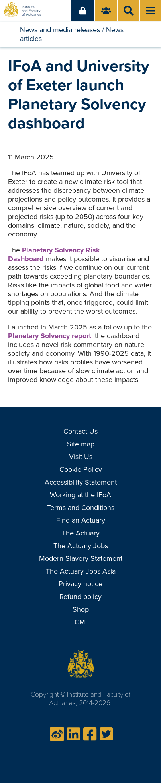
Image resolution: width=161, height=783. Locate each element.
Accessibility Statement (81, 482)
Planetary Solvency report (49, 335)
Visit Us (80, 456)
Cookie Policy (80, 469)
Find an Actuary (80, 520)
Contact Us (80, 431)
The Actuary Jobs (80, 545)
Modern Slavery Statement (80, 558)
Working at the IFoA (80, 494)
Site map (80, 444)
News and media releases (60, 29)
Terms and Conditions (80, 507)
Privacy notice (80, 583)
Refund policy (80, 596)
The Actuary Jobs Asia (81, 571)
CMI (81, 622)
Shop (81, 609)
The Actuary (81, 533)
